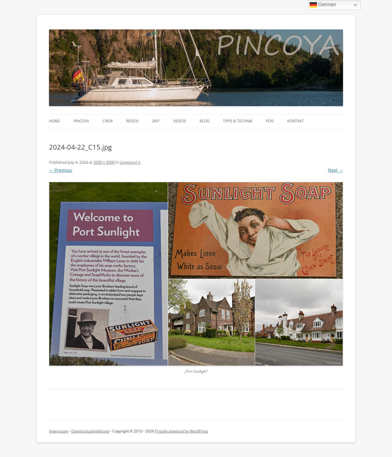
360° (156, 121)
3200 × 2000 (104, 162)
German (323, 5)
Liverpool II (130, 162)
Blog (204, 121)
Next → (335, 170)
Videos (179, 121)
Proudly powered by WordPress (181, 431)
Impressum (58, 431)
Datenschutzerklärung (90, 431)
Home (54, 121)
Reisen (132, 121)
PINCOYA (81, 121)
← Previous (60, 170)
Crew (108, 121)
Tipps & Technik (237, 121)
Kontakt (295, 121)
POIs (270, 121)
